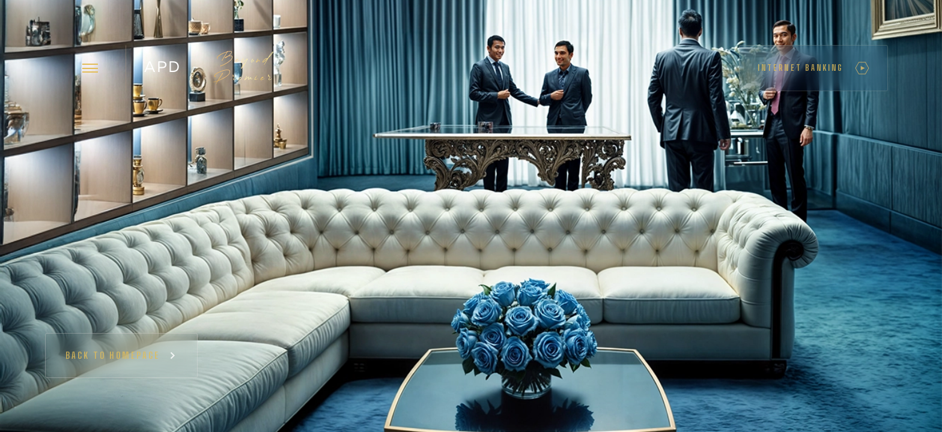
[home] (208, 68)
